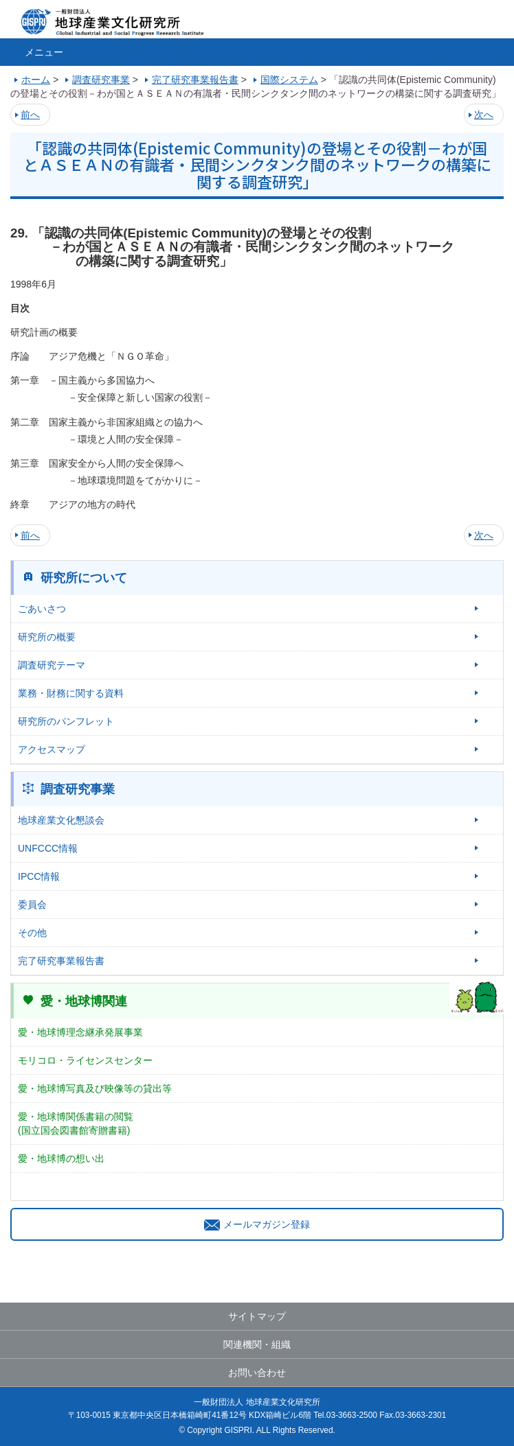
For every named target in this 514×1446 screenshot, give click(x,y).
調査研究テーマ (51, 665)
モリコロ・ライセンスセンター (85, 1060)
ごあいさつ (42, 608)
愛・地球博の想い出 (61, 1158)
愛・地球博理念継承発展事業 (80, 1032)
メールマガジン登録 (257, 1224)
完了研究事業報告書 (61, 960)
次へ (483, 114)
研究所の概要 (47, 636)
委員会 (32, 904)
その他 (32, 932)
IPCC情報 (39, 876)
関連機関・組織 (257, 1344)
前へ (30, 114)
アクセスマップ (51, 749)
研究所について (84, 578)
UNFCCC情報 (48, 848)
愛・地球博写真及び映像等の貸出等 (95, 1088)
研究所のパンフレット (66, 721)
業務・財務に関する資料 (71, 693)
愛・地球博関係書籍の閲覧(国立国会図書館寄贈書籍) (75, 1123)
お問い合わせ (257, 1372)
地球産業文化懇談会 (61, 820)
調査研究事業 (78, 789)
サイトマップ (257, 1316)
